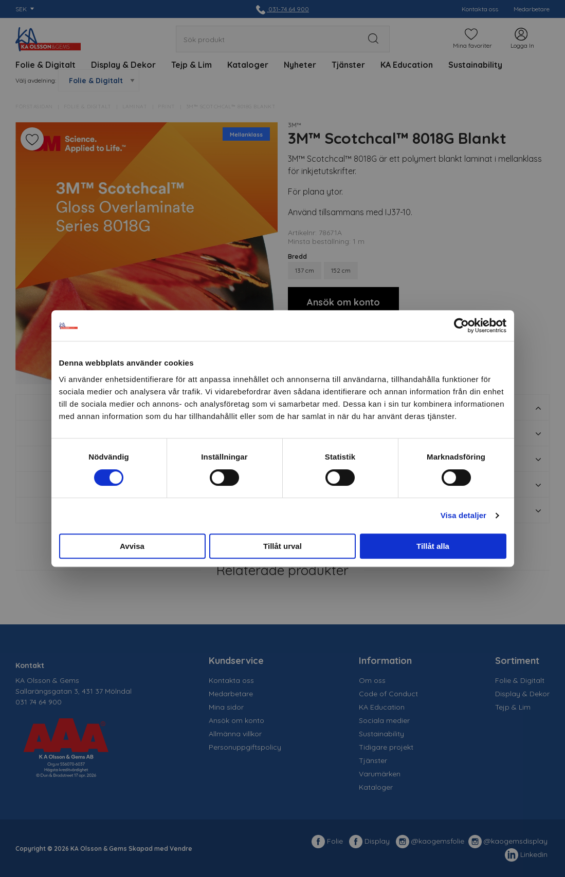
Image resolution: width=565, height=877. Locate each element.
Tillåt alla (432, 546)
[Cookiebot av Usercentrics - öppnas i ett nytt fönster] (461, 325)
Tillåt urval (282, 546)
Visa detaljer (463, 515)
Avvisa (132, 546)
